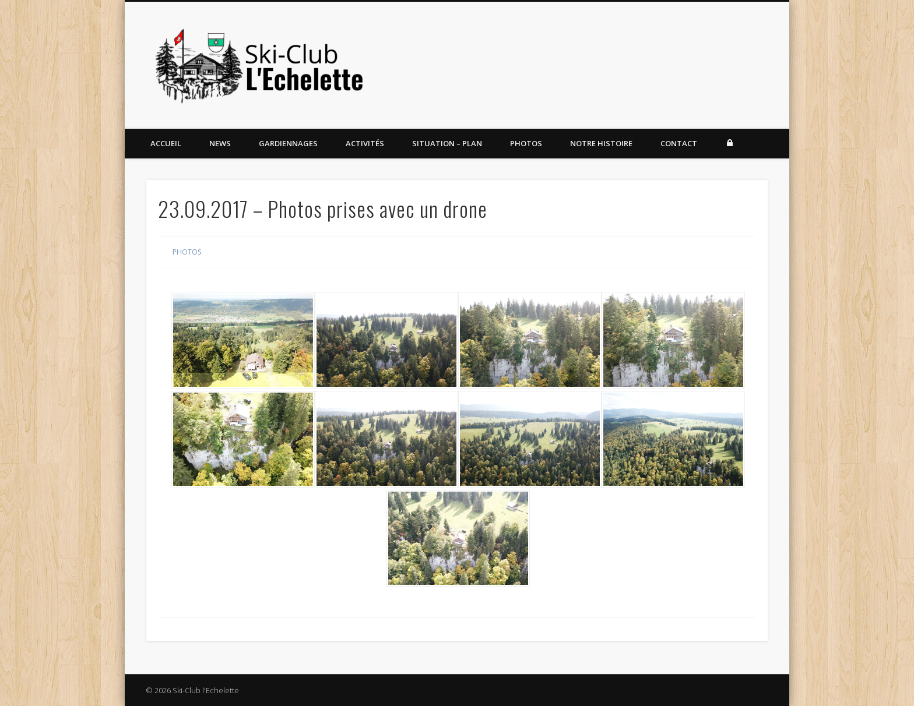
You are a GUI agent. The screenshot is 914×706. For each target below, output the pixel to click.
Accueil (165, 143)
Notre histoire (601, 143)
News (220, 143)
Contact (678, 143)
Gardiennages (288, 143)
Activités (365, 143)
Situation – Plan (447, 143)
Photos (526, 143)
